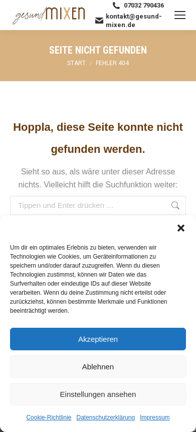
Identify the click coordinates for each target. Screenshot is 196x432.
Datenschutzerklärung (105, 417)
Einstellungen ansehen (98, 394)
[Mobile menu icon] (180, 15)
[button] (181, 228)
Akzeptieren (98, 339)
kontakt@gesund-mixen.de (128, 21)
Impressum (154, 417)
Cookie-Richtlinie (48, 417)
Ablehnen (98, 366)
